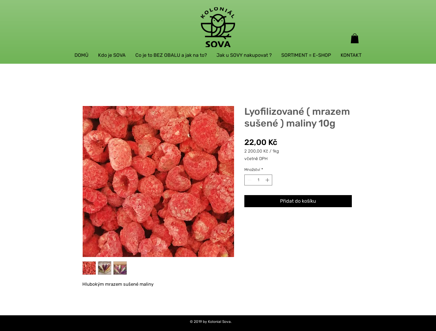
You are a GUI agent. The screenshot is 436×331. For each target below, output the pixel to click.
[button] (355, 38)
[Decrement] (249, 180)
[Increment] (268, 180)
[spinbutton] (258, 180)
